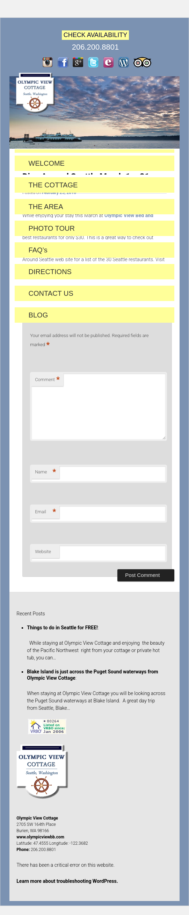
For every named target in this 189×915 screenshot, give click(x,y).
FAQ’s (38, 250)
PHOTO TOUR (52, 228)
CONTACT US (51, 293)
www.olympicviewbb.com (40, 837)
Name (45, 472)
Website (43, 551)
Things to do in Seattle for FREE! (62, 627)
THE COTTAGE (53, 185)
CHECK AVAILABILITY (95, 34)
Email (45, 512)
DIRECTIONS (50, 272)
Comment (47, 380)
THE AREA (46, 206)
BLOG (38, 315)
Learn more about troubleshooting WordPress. (67, 881)
